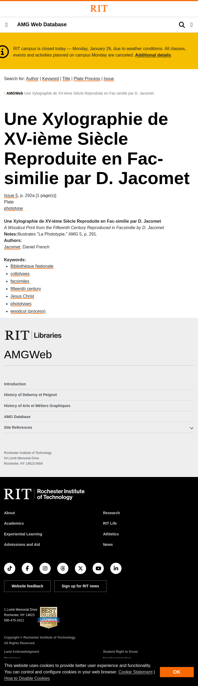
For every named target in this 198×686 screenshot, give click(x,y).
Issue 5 (11, 195)
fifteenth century (25, 288)
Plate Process (87, 78)
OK (177, 672)
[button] (6, 25)
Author (32, 78)
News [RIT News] (108, 544)
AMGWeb (14, 93)
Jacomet (12, 247)
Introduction (15, 384)
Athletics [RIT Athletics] (111, 534)
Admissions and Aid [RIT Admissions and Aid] (22, 544)
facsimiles (19, 281)
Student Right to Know (120, 652)
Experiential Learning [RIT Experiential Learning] (23, 534)
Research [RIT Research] (111, 513)
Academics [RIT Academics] (14, 523)
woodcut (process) (28, 311)
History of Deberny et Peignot (30, 395)
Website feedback (27, 586)
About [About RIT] (9, 513)
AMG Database (17, 417)
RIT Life (110, 523)
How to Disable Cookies (27, 678)
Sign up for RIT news (80, 586)
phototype (13, 208)
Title (66, 78)
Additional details (153, 55)
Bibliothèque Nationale (31, 266)
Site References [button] (18, 427)
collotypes (20, 273)
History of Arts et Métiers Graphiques (37, 406)
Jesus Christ (22, 296)
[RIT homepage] (44, 494)
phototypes (20, 303)
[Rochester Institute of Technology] (99, 8)
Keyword (50, 78)
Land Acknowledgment (21, 652)
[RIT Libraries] (34, 335)
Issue (109, 78)
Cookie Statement (135, 672)
